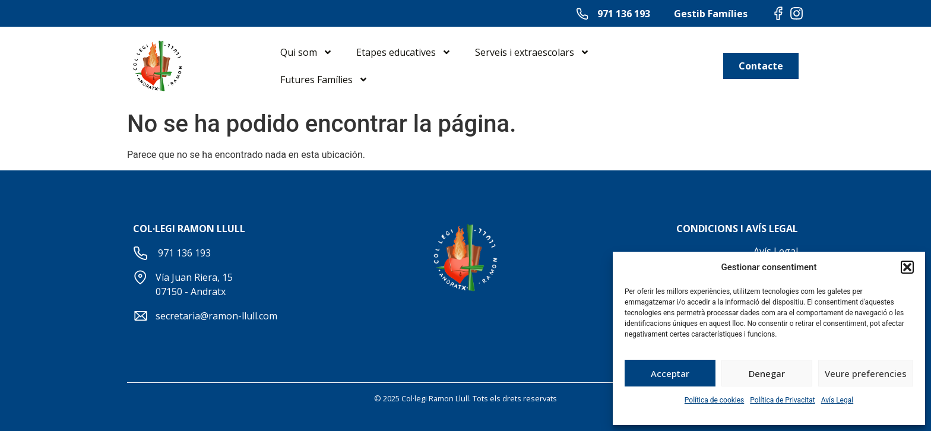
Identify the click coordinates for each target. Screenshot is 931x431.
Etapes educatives (403, 52)
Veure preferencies (866, 373)
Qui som (306, 52)
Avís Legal (837, 400)
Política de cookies (715, 400)
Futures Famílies (324, 79)
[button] (907, 267)
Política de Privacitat (782, 400)
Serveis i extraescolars (532, 52)
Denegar (767, 373)
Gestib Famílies (711, 13)
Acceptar (670, 373)
